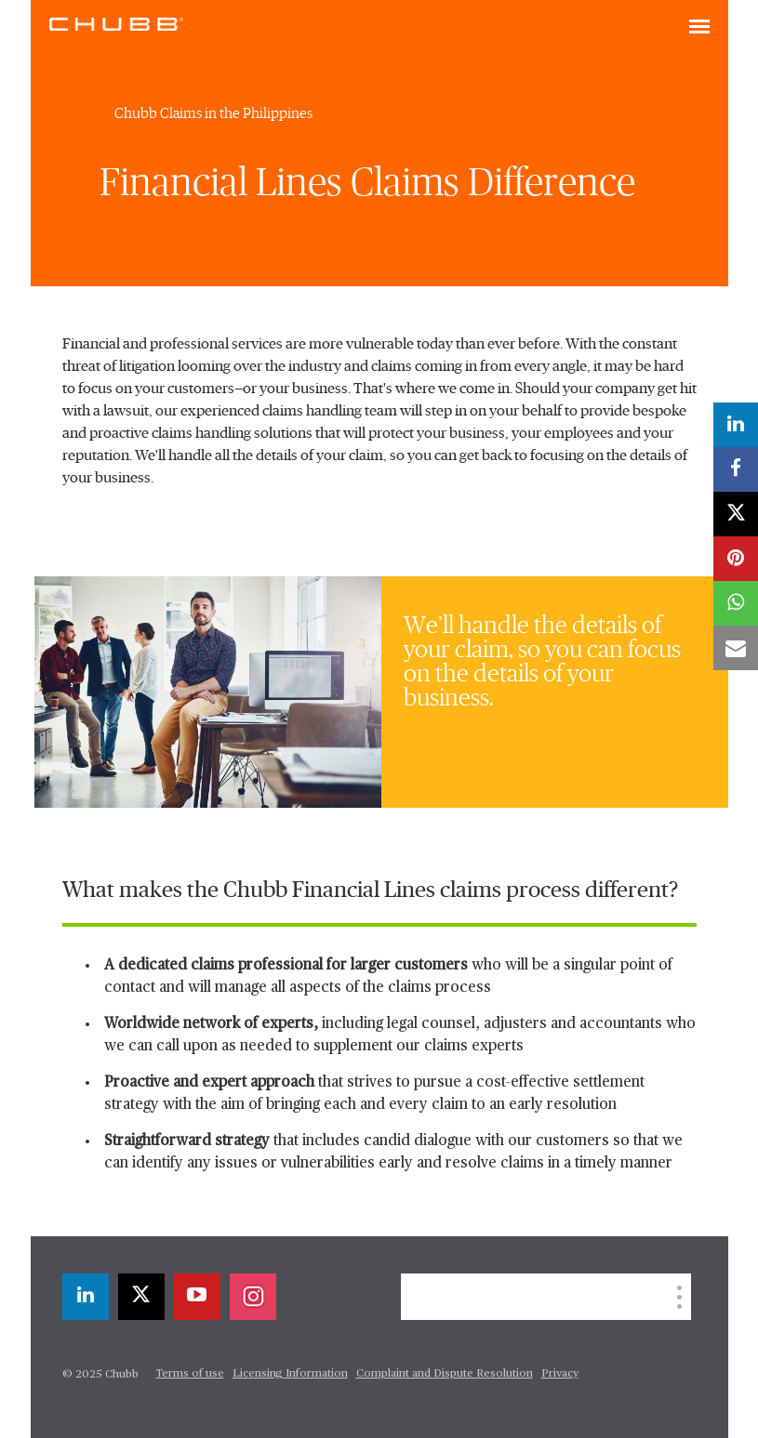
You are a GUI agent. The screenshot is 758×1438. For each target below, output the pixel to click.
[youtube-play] (197, 1296)
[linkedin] (85, 1296)
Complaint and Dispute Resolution (444, 1373)
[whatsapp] (735, 603)
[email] (735, 648)
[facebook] (735, 469)
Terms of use (190, 1373)
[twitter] (141, 1296)
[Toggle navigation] (699, 28)
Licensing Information (290, 1373)
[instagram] (253, 1296)
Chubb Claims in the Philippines (213, 113)
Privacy (559, 1373)
